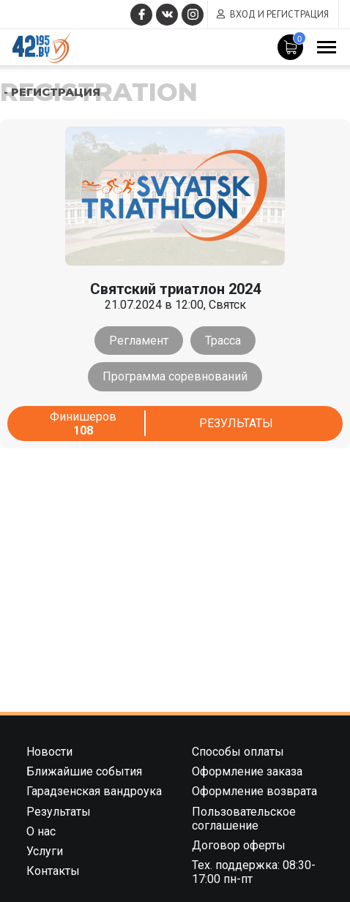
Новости (49, 752)
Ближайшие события (84, 771)
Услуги (44, 851)
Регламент (138, 340)
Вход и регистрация (279, 14)
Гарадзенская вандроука (94, 791)
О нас (41, 831)
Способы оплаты (238, 752)
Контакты (53, 871)
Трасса (223, 340)
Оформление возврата (254, 791)
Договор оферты (239, 845)
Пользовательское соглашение (244, 819)
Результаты (236, 423)
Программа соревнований (175, 376)
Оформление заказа (247, 771)
